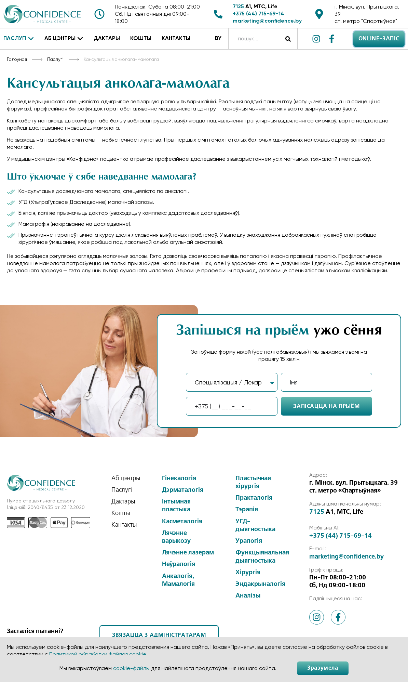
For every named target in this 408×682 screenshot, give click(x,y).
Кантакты (176, 38)
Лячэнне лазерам (188, 552)
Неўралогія (178, 564)
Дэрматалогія (182, 490)
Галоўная (17, 59)
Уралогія (248, 541)
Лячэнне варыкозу (176, 537)
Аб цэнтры (63, 39)
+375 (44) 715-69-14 (258, 14)
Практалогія (253, 498)
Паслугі (18, 39)
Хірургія (247, 572)
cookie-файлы (131, 668)
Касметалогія (182, 521)
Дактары (107, 38)
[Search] (288, 39)
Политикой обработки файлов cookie (97, 654)
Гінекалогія (179, 478)
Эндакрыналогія (260, 584)
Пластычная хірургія (253, 482)
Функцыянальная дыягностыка (262, 556)
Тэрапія (246, 509)
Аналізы (247, 596)
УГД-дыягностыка (255, 525)
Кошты (140, 38)
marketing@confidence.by (267, 21)
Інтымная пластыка (176, 505)
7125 (238, 7)
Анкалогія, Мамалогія (178, 580)
